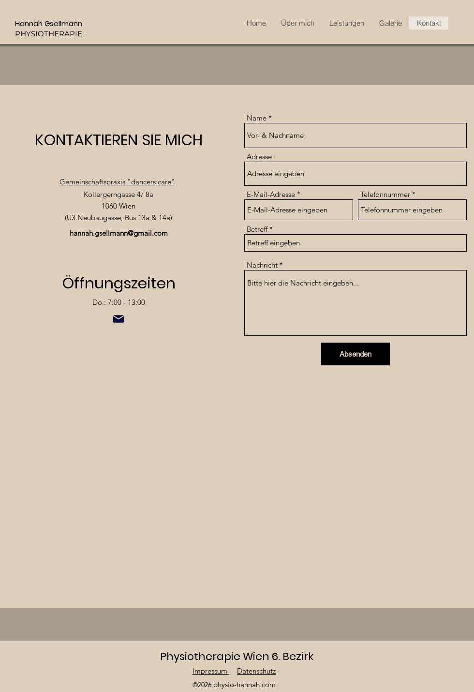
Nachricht (262, 265)
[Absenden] (355, 354)
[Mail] (118, 319)
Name (257, 117)
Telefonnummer (385, 194)
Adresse (259, 156)
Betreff (258, 229)
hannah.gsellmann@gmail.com (119, 233)
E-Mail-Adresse (271, 194)
